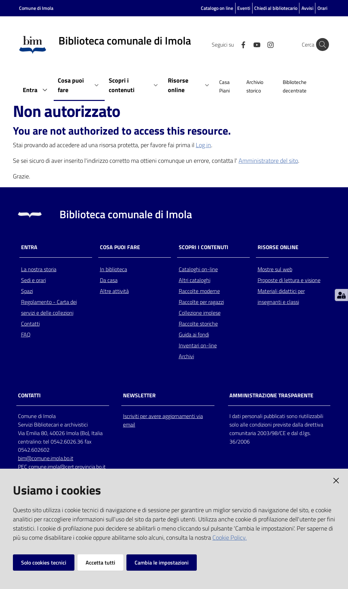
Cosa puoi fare (120, 247)
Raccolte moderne (199, 291)
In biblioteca (113, 269)
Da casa (109, 280)
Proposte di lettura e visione (289, 280)
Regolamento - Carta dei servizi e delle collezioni (49, 307)
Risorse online (278, 247)
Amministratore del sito (268, 160)
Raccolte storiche (198, 323)
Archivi (186, 356)
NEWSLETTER (139, 395)
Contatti (30, 323)
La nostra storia (38, 269)
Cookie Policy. (229, 537)
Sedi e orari (33, 280)
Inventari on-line (198, 345)
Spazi (27, 291)
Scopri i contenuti (203, 247)
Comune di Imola (36, 8)
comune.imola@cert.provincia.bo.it (67, 467)
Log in (203, 145)
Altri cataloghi (194, 280)
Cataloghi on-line (198, 269)
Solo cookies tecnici (43, 562)
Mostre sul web (275, 269)
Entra (29, 247)
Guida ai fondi (194, 334)
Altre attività (114, 291)
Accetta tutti (100, 562)
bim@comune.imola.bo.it (45, 458)
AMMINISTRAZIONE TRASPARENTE (271, 395)
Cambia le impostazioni (162, 562)
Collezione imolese (200, 313)
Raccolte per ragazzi (201, 302)
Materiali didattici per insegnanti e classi (281, 296)
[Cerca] (321, 44)
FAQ (26, 334)
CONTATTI (29, 395)
